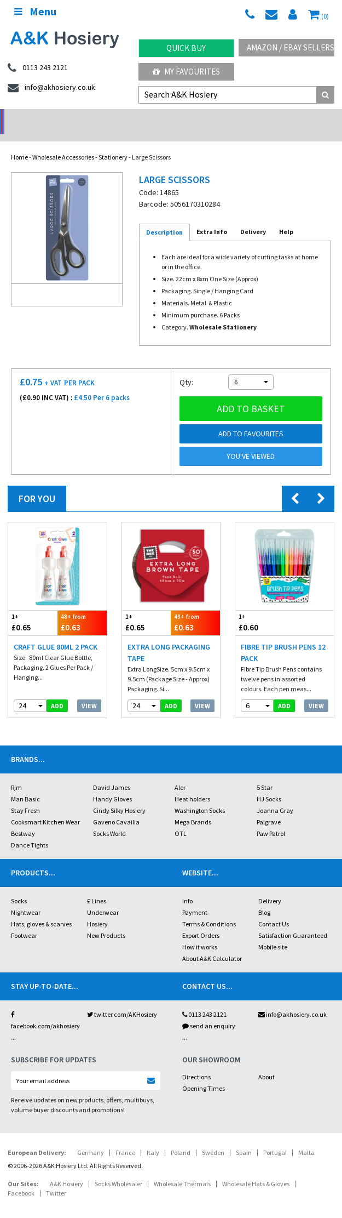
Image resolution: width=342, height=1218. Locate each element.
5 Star (265, 773)
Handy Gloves (112, 785)
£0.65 (32, 608)
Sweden (213, 1138)
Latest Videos (299, 118)
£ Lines (96, 887)
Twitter (56, 1179)
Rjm (16, 773)
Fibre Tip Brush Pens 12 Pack (283, 638)
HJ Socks (269, 785)
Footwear (24, 921)
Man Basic (25, 785)
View (89, 691)
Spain (244, 1138)
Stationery (112, 143)
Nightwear (25, 898)
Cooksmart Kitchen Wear (45, 808)
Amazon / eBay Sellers (290, 47)
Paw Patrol (271, 819)
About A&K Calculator (212, 944)
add (57, 691)
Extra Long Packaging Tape (168, 638)
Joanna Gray (275, 796)
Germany (90, 1138)
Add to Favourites (250, 419)
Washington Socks (200, 796)
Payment (194, 898)
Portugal (275, 1138)
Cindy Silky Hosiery (119, 796)
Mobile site (272, 933)
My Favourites (186, 71)
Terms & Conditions (209, 910)
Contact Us (273, 910)
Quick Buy (186, 48)
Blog (264, 898)
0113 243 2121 (204, 1000)
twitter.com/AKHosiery (122, 1000)
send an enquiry (208, 1012)
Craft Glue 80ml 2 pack (55, 633)
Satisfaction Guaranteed (292, 921)
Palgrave (269, 808)
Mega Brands (193, 808)
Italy (153, 1138)
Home (19, 143)
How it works (199, 933)
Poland (180, 1138)
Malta (306, 1138)
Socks (19, 887)
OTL (181, 819)
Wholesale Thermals (182, 1169)
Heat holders (192, 785)
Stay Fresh (25, 796)
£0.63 (82, 608)
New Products (106, 921)
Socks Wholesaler (118, 1169)
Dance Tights (29, 831)
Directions (196, 1062)
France (125, 1138)
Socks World (109, 819)
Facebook (21, 1179)
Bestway (23, 819)
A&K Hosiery (66, 1169)
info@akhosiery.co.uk (292, 1000)
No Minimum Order (43, 118)
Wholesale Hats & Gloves (255, 1169)
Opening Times (203, 1074)
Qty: (186, 368)
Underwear (103, 898)
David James (111, 773)
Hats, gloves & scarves (41, 910)
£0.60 (260, 608)
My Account (128, 118)
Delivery (269, 887)
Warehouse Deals (214, 118)
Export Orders (200, 921)
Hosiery (97, 910)
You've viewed (251, 442)
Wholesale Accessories (63, 143)
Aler (180, 773)
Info (187, 887)
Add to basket (251, 394)
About (266, 1062)
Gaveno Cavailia (116, 808)
